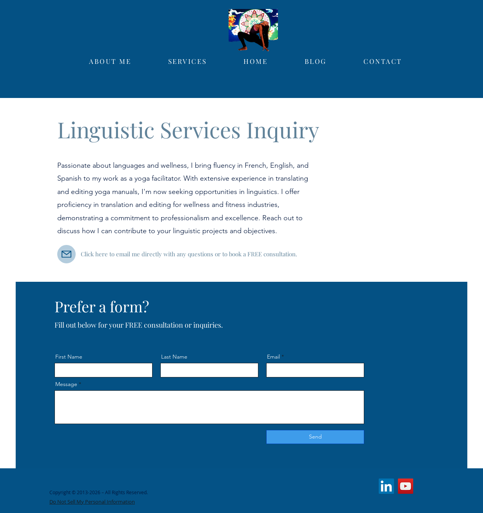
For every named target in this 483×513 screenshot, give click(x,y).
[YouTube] (405, 486)
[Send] (315, 437)
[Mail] (66, 254)
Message (66, 384)
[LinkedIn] (386, 486)
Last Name (174, 356)
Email (273, 356)
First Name (68, 356)
